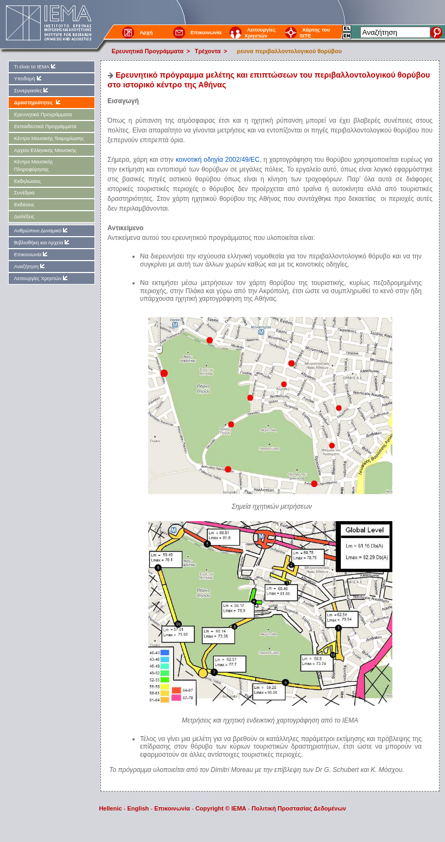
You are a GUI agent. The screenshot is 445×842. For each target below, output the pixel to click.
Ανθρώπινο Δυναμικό (41, 230)
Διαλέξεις (24, 216)
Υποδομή (28, 78)
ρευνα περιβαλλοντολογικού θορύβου (287, 51)
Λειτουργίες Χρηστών (260, 33)
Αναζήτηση (30, 266)
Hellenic (110, 808)
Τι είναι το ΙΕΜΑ (35, 66)
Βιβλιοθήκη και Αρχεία (42, 242)
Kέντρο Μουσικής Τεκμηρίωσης (49, 138)
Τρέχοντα (208, 51)
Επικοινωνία (205, 32)
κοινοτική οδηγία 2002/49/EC (218, 159)
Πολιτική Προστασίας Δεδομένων (299, 808)
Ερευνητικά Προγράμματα (147, 51)
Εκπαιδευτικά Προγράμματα (45, 126)
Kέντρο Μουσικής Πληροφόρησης (33, 165)
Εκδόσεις (24, 204)
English (138, 808)
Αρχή (145, 32)
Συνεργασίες (32, 90)
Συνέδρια (24, 192)
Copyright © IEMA (220, 808)
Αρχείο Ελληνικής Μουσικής (45, 150)
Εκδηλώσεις (27, 181)
